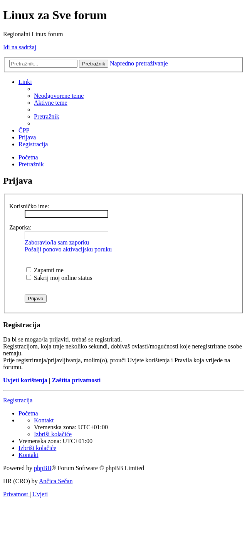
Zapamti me (45, 270)
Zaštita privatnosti (76, 380)
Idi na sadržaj (19, 47)
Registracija (17, 400)
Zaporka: (20, 227)
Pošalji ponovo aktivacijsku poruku (68, 249)
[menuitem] (59, 95)
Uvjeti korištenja (25, 380)
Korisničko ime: (29, 206)
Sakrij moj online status (59, 278)
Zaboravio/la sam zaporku (57, 242)
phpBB (42, 468)
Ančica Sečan (56, 481)
